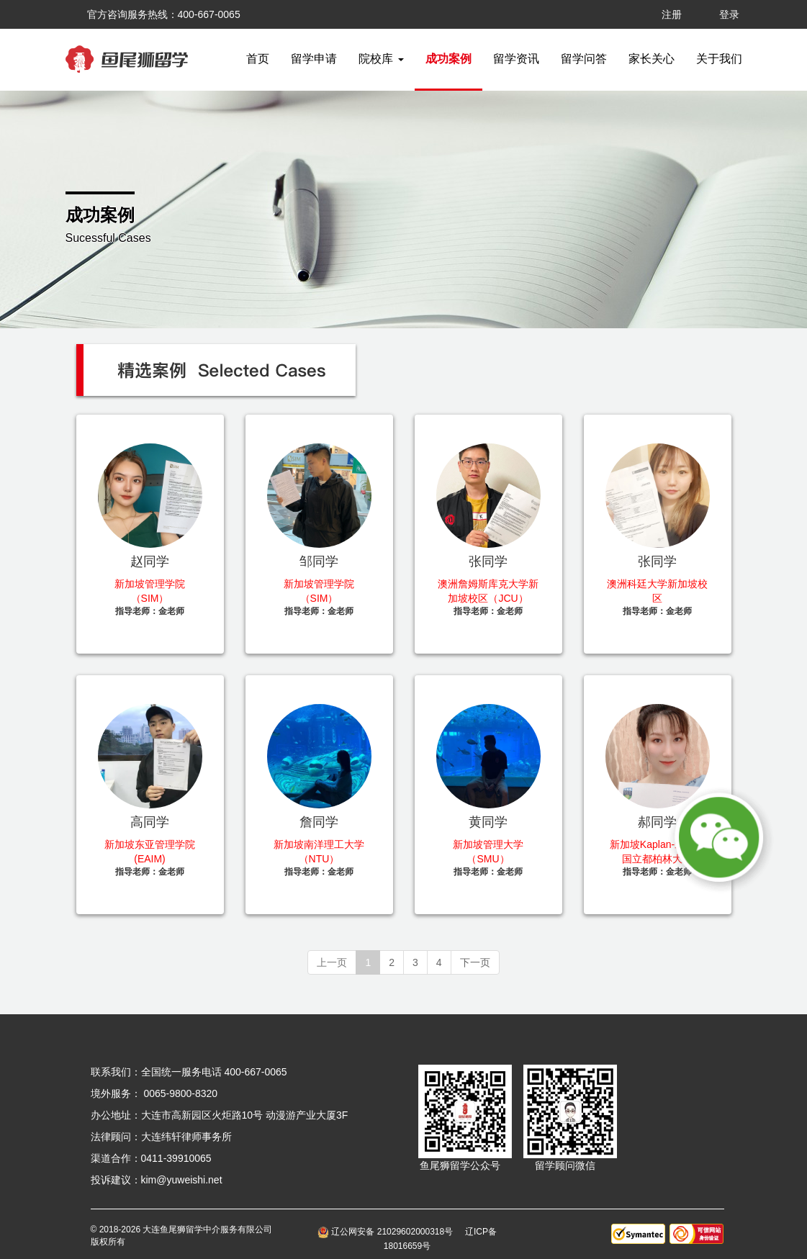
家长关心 (651, 59)
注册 (672, 14)
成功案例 (448, 59)
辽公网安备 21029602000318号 (387, 1232)
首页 (257, 59)
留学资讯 (516, 59)
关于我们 (719, 59)
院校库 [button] (381, 59)
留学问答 (584, 59)
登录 (729, 14)
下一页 (475, 962)
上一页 (332, 962)
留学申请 (314, 59)
